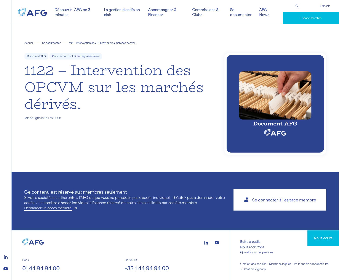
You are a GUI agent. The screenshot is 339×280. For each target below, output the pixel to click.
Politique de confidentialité (311, 264)
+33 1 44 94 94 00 (147, 268)
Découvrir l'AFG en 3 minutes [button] (72, 12)
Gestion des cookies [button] (253, 264)
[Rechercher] (297, 6)
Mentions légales (280, 264)
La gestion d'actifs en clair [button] (122, 12)
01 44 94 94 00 (41, 268)
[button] (279, 200)
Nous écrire (323, 238)
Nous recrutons (252, 247)
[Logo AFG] (32, 12)
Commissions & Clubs (205, 12)
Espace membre (311, 18)
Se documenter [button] (241, 12)
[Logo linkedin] (6, 256)
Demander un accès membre (48, 208)
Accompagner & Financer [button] (162, 12)
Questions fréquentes (256, 252)
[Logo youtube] (5, 268)
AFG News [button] (264, 12)
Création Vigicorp (254, 269)
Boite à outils (250, 241)
